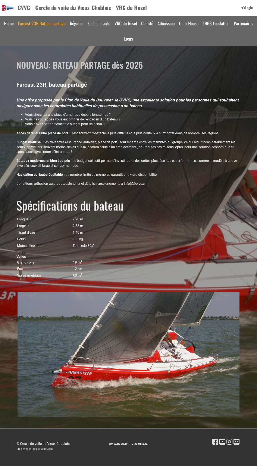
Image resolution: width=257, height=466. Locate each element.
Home (9, 23)
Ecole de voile (99, 23)
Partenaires (243, 23)
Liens (128, 38)
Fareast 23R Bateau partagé (42, 23)
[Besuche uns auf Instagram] (229, 442)
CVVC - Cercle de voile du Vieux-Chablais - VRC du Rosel (82, 8)
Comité (147, 23)
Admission (166, 23)
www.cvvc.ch (119, 444)
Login (247, 7)
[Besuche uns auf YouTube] (222, 442)
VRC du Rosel (126, 23)
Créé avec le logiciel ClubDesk (34, 448)
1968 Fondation (216, 23)
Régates (76, 23)
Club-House (188, 23)
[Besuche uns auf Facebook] (215, 442)
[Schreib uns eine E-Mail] (236, 442)
